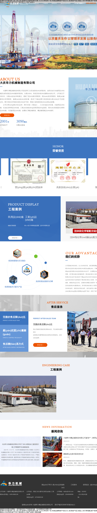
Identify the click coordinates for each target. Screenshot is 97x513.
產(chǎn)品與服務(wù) (32, 3)
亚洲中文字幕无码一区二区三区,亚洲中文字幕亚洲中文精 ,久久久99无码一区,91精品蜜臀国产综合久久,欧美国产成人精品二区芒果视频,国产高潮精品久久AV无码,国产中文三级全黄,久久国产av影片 (48, 511)
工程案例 (45, 3)
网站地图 (38, 512)
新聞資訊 (54, 3)
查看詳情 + (15, 238)
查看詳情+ (7, 115)
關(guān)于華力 (47, 485)
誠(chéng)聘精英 (65, 3)
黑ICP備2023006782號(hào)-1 (64, 505)
